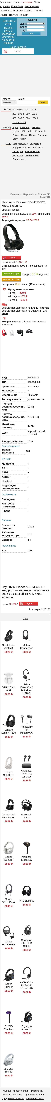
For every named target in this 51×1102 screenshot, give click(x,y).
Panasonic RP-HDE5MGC (26, 729)
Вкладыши (35, 144)
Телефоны (5, 2)
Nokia (30, 131)
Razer (24, 135)
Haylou (15, 131)
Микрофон (17, 155)
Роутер (4, 15)
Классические (32, 151)
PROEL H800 (26, 900)
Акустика (5, 6)
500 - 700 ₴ (18, 118)
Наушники (27, 2)
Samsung (42, 135)
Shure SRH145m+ (8, 901)
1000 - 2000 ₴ (19, 122)
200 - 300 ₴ (18, 114)
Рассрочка (36, 1090)
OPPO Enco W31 (9, 689)
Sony (15, 139)
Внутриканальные (21, 147)
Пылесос (18, 10)
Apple (15, 127)
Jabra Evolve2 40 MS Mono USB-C (26, 689)
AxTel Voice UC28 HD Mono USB (26, 985)
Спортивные (18, 159)
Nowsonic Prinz (26, 816)
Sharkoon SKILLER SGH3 (26, 943)
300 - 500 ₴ (31, 114)
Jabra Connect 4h (26, 646)
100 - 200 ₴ (30, 109)
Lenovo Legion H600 (8, 731)
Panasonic (40, 131)
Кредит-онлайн (21, 1090)
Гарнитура (17, 151)
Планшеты (5, 10)
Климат (28, 10)
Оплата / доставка (12, 1094)
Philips (15, 135)
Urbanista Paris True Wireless (26, 773)
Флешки (23, 15)
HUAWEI (36, 127)
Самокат (38, 10)
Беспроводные (20, 144)
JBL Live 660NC (8, 1070)
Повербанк (17, 6)
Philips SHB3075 (8, 774)
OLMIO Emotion (8, 1028)
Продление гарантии (13, 1098)
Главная (6, 1090)
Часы (37, 2)
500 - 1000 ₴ (32, 118)
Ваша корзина (18, 46)
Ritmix (32, 135)
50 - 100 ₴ (17, 109)
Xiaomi (23, 139)
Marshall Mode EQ (26, 858)
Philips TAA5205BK (9, 943)
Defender (24, 127)
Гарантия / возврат (34, 1094)
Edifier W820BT (8, 858)
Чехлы (16, 2)
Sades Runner (8, 985)
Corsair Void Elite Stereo (9, 816)
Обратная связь (35, 1098)
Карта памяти (32, 6)
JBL (23, 131)
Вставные (38, 147)
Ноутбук (13, 15)
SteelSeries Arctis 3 (8, 646)
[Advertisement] (20, 76)
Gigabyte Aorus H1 (26, 1028)
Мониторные (32, 155)
